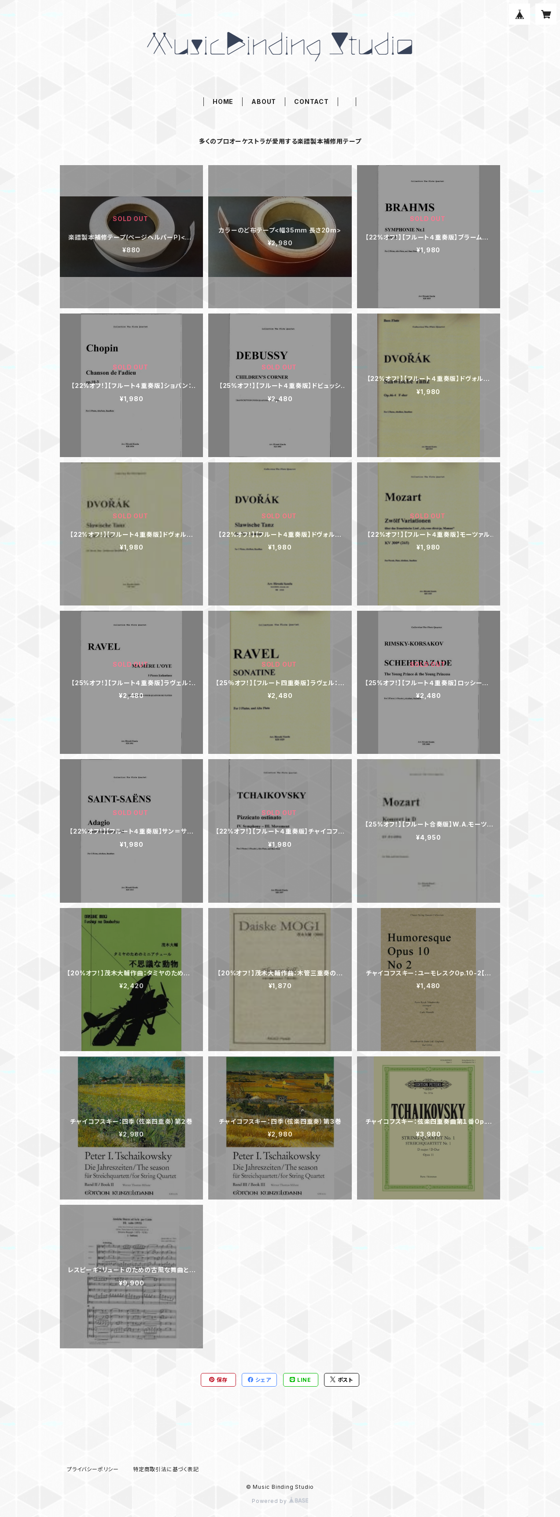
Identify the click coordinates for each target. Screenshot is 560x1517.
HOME (223, 101)
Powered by (280, 1501)
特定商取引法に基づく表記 (166, 1469)
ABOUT (263, 101)
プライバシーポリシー (93, 1469)
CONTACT (311, 101)
